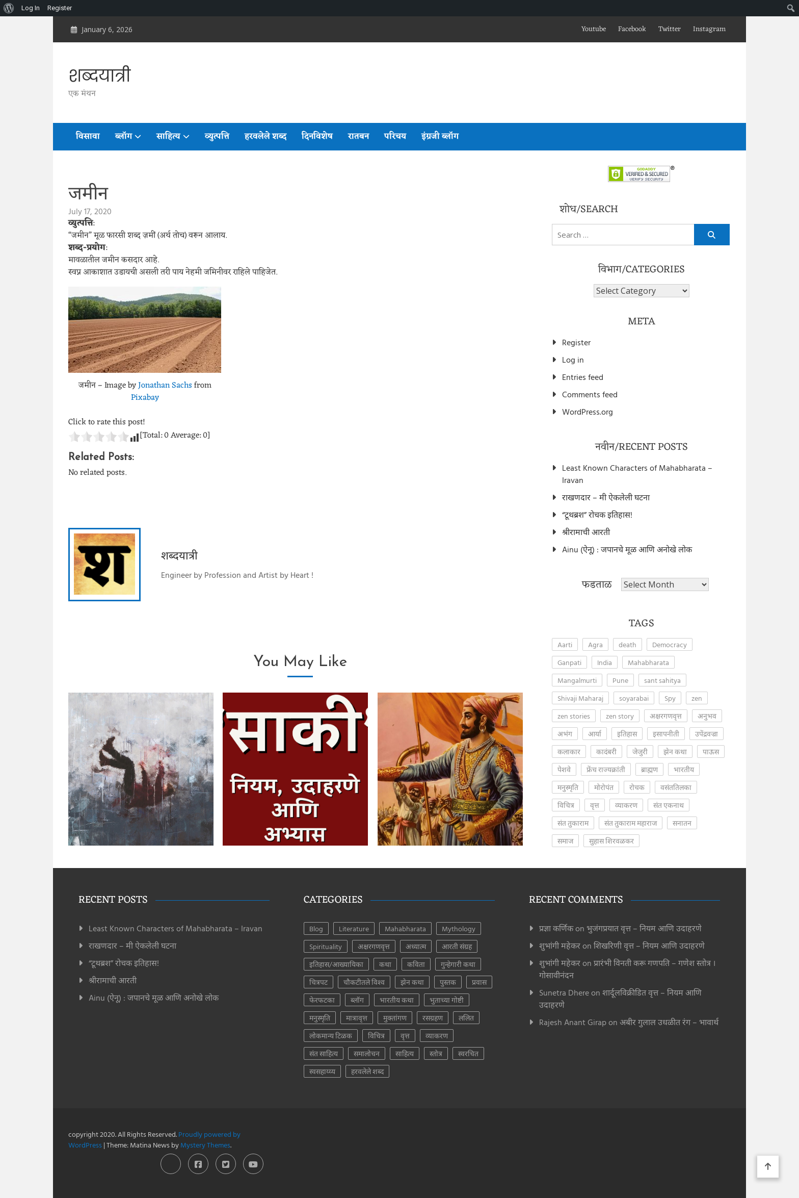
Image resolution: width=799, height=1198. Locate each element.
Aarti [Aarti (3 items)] (564, 644)
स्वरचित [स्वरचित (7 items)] (468, 1053)
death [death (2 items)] (627, 644)
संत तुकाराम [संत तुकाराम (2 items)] (573, 823)
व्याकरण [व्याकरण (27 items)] (626, 805)
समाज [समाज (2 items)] (565, 840)
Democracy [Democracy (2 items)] (669, 644)
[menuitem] (9, 8)
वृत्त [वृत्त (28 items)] (405, 1035)
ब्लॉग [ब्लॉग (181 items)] (357, 1000)
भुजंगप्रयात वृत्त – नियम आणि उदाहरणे (644, 928)
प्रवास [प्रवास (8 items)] (479, 982)
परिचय (395, 137)
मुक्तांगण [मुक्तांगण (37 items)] (395, 1017)
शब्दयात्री (99, 76)
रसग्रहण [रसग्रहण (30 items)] (432, 1017)
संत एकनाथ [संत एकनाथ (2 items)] (668, 805)
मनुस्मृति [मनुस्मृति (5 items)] (567, 787)
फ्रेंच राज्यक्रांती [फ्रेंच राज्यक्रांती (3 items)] (606, 769)
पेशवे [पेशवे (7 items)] (564, 769)
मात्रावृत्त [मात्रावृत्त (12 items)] (356, 1017)
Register (576, 342)
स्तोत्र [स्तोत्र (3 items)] (436, 1053)
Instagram (709, 29)
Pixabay (145, 398)
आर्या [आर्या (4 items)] (594, 733)
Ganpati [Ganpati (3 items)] (569, 662)
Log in (573, 359)
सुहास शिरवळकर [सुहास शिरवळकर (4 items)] (611, 840)
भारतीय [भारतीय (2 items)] (684, 769)
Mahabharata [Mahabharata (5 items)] (405, 928)
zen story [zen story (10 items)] (620, 715)
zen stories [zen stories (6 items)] (573, 715)
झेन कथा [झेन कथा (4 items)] (675, 751)
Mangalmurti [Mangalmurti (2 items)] (577, 680)
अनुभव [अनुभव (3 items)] (707, 715)
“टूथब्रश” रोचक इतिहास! (597, 514)
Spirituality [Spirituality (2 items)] (325, 946)
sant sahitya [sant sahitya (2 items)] (662, 680)
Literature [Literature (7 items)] (354, 928)
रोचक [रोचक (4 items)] (637, 787)
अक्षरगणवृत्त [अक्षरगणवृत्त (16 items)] (374, 946)
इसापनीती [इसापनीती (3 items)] (666, 733)
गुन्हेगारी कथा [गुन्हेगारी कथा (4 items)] (458, 964)
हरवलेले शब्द (265, 137)
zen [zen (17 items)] (696, 698)
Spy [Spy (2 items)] (670, 698)
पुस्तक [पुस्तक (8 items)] (448, 982)
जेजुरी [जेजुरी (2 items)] (640, 751)
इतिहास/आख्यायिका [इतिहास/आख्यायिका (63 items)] (336, 964)
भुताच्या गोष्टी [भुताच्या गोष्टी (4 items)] (447, 1000)
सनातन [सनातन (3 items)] (682, 823)
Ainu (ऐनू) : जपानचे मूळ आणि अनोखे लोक (627, 549)
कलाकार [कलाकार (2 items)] (568, 751)
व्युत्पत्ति (217, 137)
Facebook (632, 29)
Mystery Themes (205, 1144)
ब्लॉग (123, 137)
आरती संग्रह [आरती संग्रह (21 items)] (457, 946)
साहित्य (168, 137)
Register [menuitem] (59, 8)
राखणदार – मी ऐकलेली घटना (606, 497)
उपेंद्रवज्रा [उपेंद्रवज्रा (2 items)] (706, 733)
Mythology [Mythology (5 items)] (458, 928)
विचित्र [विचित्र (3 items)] (565, 805)
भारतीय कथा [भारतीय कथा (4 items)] (397, 1000)
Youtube (593, 29)
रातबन (358, 137)
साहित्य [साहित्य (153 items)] (404, 1053)
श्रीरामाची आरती (586, 532)
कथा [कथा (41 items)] (385, 964)
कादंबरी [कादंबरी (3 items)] (606, 751)
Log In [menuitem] (30, 8)
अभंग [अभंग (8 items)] (564, 733)
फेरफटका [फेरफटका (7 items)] (322, 1000)
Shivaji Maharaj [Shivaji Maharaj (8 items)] (580, 698)
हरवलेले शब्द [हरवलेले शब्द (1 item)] (367, 1071)
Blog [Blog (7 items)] (316, 928)
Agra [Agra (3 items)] (595, 644)
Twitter (669, 29)
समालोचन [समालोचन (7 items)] (367, 1053)
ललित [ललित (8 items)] (466, 1017)
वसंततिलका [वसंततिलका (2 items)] (675, 787)
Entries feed (582, 377)
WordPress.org (587, 411)
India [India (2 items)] (604, 662)
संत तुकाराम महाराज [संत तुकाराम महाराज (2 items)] (630, 823)
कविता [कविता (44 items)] (416, 964)
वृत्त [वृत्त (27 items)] (594, 805)
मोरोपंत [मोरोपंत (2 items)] (604, 787)
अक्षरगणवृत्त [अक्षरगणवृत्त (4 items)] (666, 715)
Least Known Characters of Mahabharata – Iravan (637, 474)
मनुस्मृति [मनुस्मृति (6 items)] (319, 1017)
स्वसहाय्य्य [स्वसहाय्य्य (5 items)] (322, 1071)
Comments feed (590, 394)
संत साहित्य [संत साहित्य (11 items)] (323, 1053)
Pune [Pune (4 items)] (620, 680)
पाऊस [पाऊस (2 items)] (711, 751)
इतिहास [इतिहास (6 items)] (627, 733)
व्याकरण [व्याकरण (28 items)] (436, 1035)
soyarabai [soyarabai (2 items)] (634, 698)
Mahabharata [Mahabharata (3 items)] (648, 662)
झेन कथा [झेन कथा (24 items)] (412, 982)
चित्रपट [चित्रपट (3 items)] (318, 982)
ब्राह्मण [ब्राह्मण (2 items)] (649, 769)
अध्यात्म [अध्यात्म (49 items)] (416, 946)
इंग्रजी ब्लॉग (440, 137)
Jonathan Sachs (165, 385)
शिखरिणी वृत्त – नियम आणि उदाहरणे (649, 945)
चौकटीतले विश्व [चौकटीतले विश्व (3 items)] (364, 982)
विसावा (88, 137)
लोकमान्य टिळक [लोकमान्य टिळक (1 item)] (330, 1035)
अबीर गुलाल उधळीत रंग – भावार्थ (669, 1022)
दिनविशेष (317, 137)
